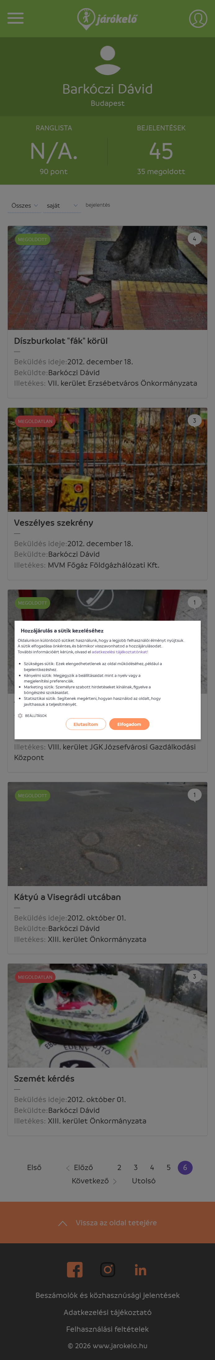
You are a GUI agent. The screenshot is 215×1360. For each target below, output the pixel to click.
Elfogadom (129, 724)
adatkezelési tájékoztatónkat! (120, 651)
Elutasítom (86, 724)
